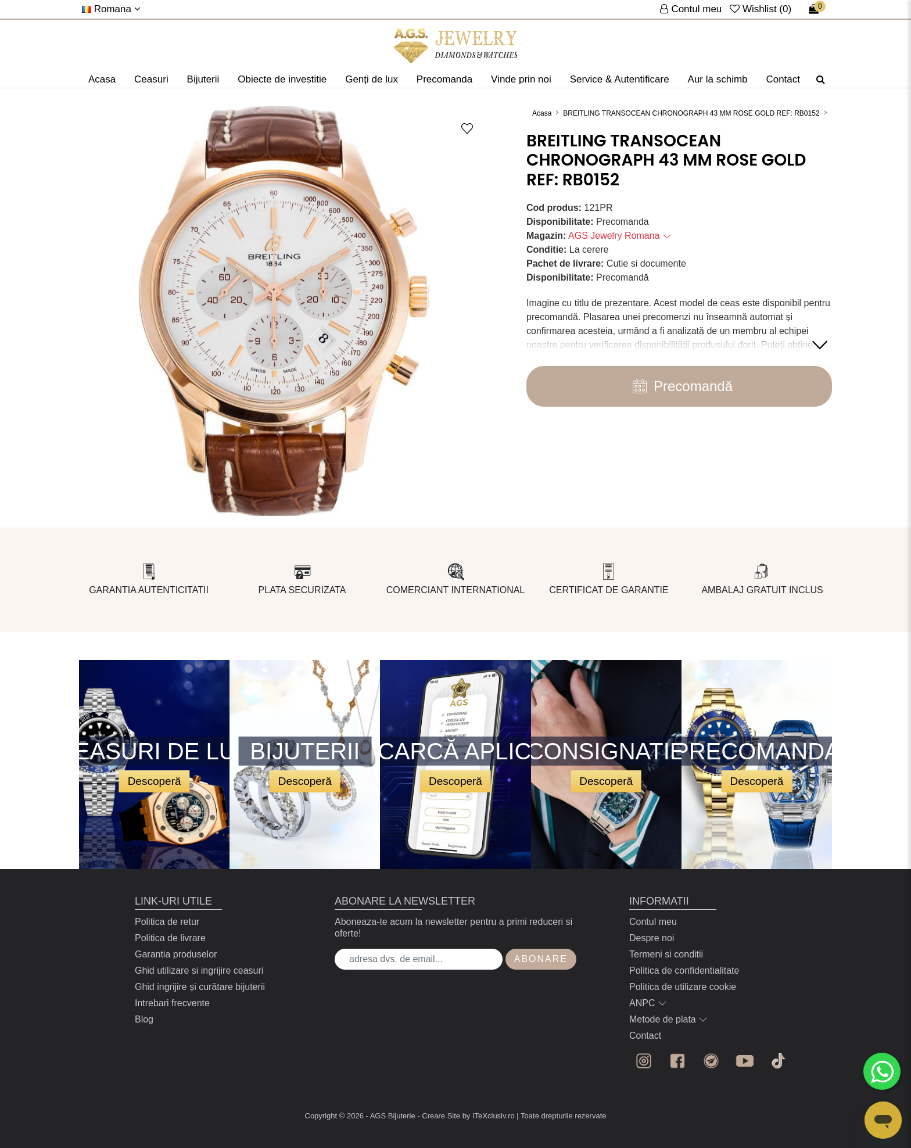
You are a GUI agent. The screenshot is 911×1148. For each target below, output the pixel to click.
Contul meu (653, 922)
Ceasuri (151, 79)
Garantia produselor (176, 954)
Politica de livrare (170, 938)
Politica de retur (167, 922)
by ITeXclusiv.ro (488, 1115)
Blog (144, 1019)
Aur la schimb (718, 79)
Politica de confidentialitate (684, 970)
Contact (783, 79)
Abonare (541, 959)
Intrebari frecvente (172, 1003)
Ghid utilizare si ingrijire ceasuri (199, 970)
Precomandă (679, 386)
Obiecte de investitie (282, 79)
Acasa (102, 79)
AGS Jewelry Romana (620, 236)
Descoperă (154, 780)
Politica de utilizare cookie (682, 987)
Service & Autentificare (619, 79)
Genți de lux (371, 79)
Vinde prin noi (521, 79)
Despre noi (651, 938)
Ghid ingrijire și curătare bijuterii (200, 987)
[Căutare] (820, 79)
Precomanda (444, 79)
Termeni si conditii (666, 954)
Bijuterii (203, 79)
